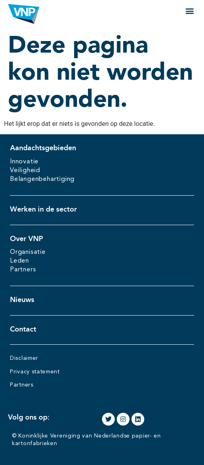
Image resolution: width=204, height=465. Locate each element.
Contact (23, 329)
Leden (19, 261)
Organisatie (28, 252)
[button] (189, 10)
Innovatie (24, 162)
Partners (23, 270)
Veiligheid (25, 170)
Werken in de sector (43, 209)
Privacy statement (35, 372)
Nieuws (22, 299)
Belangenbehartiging (42, 179)
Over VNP (26, 238)
